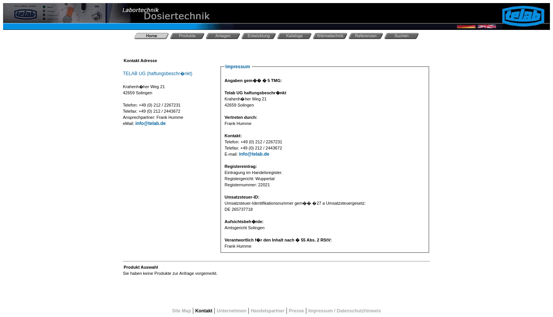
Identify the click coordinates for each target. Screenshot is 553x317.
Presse (296, 311)
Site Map (181, 311)
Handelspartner (268, 311)
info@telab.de (150, 123)
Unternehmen (231, 311)
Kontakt (203, 311)
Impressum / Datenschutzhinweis (344, 311)
